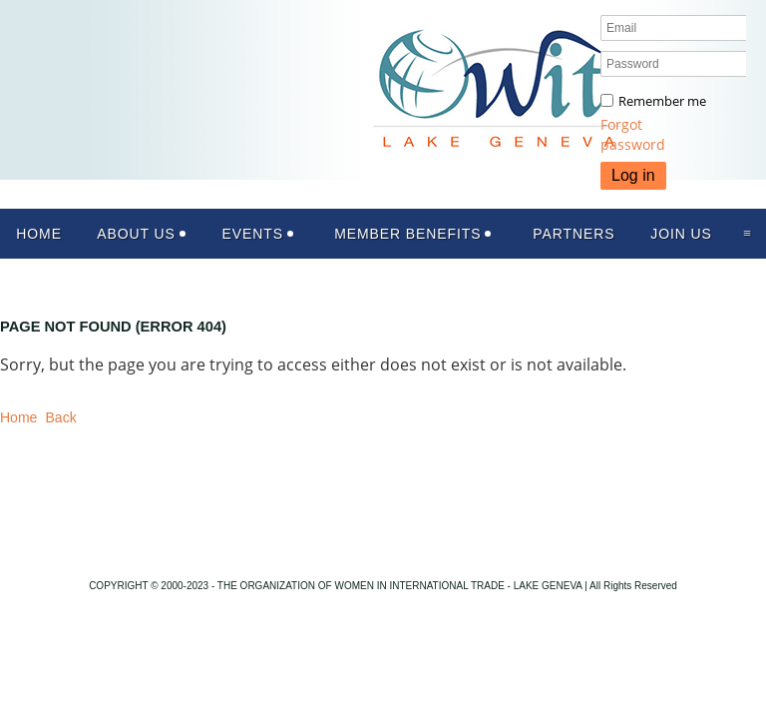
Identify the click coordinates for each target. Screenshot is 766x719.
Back (61, 417)
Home (18, 417)
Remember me (662, 101)
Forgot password (632, 134)
